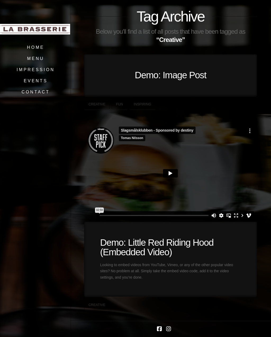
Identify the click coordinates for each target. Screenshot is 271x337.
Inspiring (142, 104)
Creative (96, 104)
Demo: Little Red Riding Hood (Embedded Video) (157, 247)
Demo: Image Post (170, 75)
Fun (119, 104)
